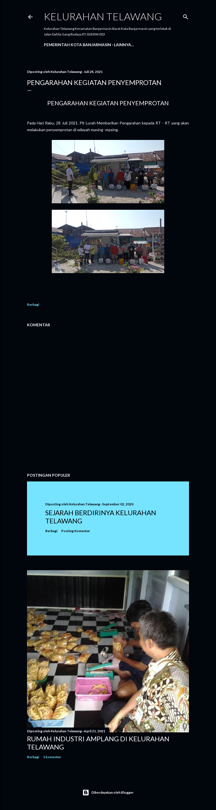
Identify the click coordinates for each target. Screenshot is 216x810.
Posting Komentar (75, 531)
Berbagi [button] (33, 304)
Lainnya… (124, 44)
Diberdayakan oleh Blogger (108, 792)
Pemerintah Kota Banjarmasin (77, 44)
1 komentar (52, 757)
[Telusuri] (185, 15)
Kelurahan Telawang (103, 16)
